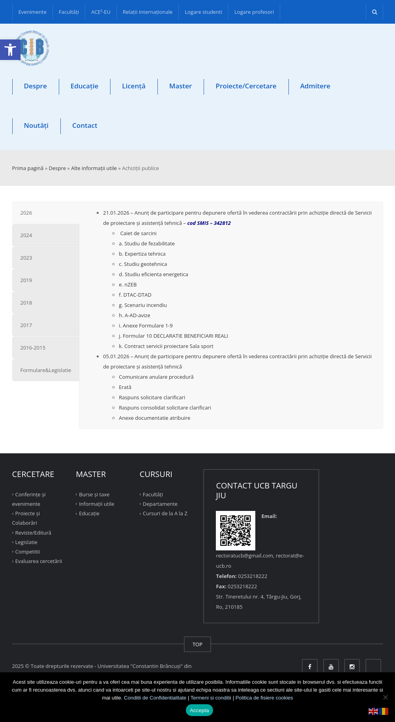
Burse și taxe (94, 494)
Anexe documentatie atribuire (154, 417)
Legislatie (26, 542)
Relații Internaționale (147, 11)
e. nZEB (128, 284)
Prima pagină (28, 168)
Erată (125, 387)
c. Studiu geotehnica (143, 263)
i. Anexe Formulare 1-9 (145, 325)
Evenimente (33, 11)
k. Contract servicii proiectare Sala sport (166, 346)
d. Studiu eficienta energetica (153, 274)
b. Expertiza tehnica (142, 253)
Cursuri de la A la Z (165, 513)
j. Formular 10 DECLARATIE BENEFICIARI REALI (173, 335)
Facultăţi (69, 11)
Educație (84, 85)
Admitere (315, 85)
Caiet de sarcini (138, 233)
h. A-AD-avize (134, 315)
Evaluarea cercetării (38, 561)
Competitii (27, 551)
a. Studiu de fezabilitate (147, 243)
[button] (10, 49)
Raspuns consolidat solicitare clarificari (165, 407)
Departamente (160, 503)
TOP (197, 644)
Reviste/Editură (33, 532)
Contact (84, 125)
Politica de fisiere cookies (264, 698)
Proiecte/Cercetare (245, 85)
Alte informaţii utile (94, 168)
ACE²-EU (100, 11)
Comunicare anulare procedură (156, 376)
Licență (134, 85)
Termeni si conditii (211, 698)
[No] (385, 697)
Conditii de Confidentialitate (155, 698)
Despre (35, 85)
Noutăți (36, 125)
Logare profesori (254, 11)
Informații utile (96, 503)
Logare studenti (203, 11)
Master (180, 85)
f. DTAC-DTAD (135, 294)
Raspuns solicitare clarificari (152, 397)
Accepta (199, 710)
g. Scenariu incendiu (143, 305)
